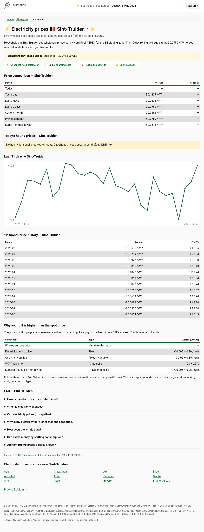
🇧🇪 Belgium (22, 19)
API (96, 520)
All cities (27, 520)
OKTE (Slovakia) (124, 514)
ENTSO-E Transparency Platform (29, 455)
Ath (105, 471)
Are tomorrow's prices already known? (31, 444)
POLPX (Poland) (49, 514)
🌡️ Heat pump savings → (95, 64)
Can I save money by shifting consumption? (35, 437)
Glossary (17, 520)
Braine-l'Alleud (161, 480)
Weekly (36, 520)
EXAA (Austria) (36, 511)
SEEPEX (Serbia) (83, 514)
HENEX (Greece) (162, 511)
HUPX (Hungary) (178, 511)
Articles (8, 520)
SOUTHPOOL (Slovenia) (143, 514)
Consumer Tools (85, 520)
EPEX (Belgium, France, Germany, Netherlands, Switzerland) (71, 511)
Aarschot (9, 476)
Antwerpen (60, 471)
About (63, 520)
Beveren (108, 480)
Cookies (54, 520)
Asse (57, 480)
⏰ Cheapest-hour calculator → (24, 64)
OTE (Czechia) (136, 511)
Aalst (7, 471)
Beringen (108, 476)
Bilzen (156, 471)
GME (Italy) (149, 511)
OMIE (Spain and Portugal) (104, 514)
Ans (6, 480)
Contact (71, 520)
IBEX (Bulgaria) (105, 511)
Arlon (57, 476)
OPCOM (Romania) (66, 514)
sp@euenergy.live (181, 505)
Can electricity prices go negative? (29, 414)
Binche (157, 476)
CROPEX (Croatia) (121, 511)
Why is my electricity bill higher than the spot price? (40, 422)
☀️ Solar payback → (127, 64)
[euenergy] (15, 5)
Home (10, 19)
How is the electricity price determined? (32, 399)
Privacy (45, 520)
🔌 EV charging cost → (61, 64)
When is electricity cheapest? (26, 406)
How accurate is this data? (24, 429)
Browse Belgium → (15, 489)
